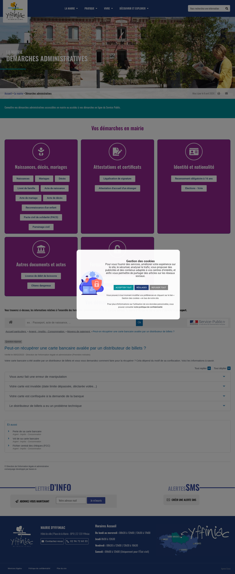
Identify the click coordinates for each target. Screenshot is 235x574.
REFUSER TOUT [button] (158, 287)
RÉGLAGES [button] (141, 287)
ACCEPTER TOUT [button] (124, 287)
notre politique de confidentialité (148, 307)
